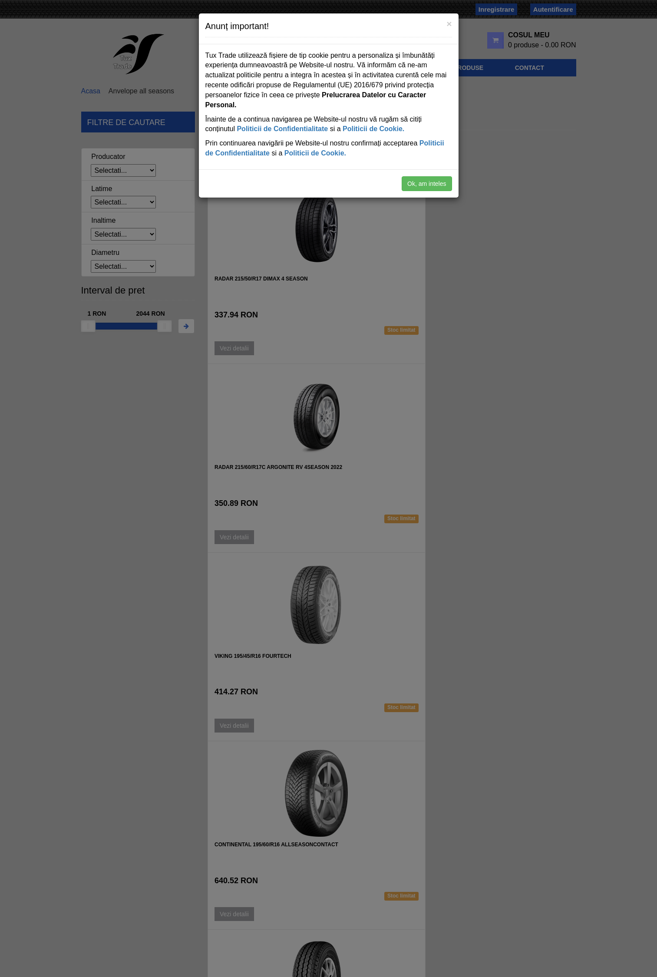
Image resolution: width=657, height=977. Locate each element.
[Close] (449, 23)
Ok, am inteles (426, 183)
